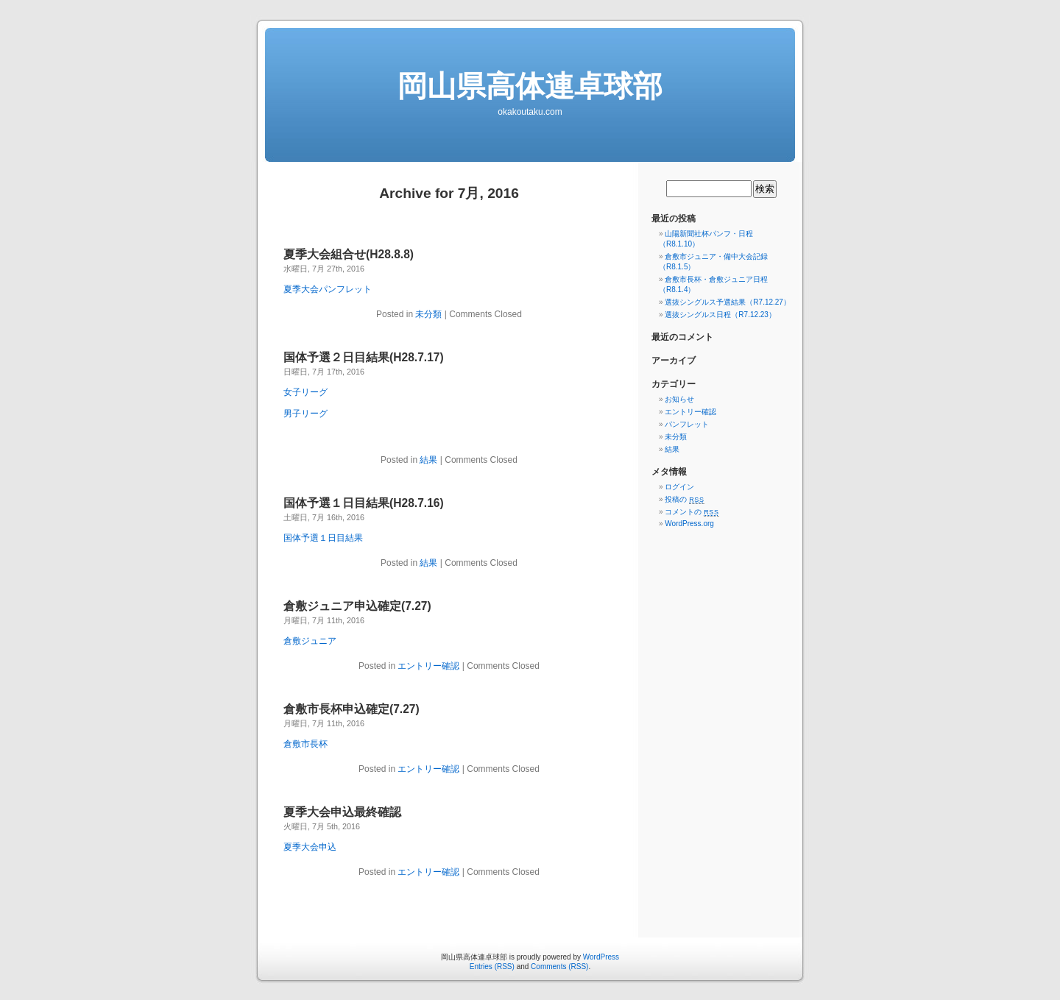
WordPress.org (689, 523)
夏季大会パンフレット (327, 289)
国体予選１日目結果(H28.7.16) (363, 503)
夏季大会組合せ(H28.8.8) (348, 254)
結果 (428, 460)
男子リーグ (305, 413)
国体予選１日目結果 (323, 538)
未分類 (428, 314)
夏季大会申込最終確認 (342, 812)
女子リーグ (305, 392)
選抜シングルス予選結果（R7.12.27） (728, 302)
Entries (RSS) (492, 966)
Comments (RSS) (559, 966)
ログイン (679, 487)
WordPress (601, 957)
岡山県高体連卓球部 (530, 86)
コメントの (691, 512)
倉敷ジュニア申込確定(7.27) (357, 606)
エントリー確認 (428, 666)
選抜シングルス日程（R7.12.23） (720, 315)
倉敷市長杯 (305, 744)
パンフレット (687, 424)
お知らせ (679, 399)
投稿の (684, 499)
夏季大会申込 (309, 847)
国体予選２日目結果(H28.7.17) (363, 357)
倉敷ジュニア (309, 641)
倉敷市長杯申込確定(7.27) (351, 709)
